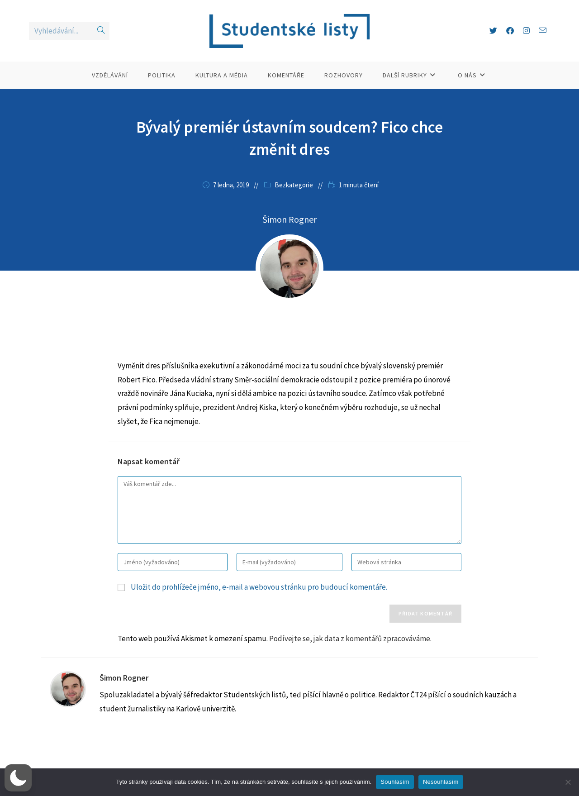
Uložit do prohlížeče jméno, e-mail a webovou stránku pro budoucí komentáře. (259, 587)
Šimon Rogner (124, 677)
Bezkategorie (294, 185)
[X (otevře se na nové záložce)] (493, 31)
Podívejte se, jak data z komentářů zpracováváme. (350, 638)
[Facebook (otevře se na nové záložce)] (510, 31)
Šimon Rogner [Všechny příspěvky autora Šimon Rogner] (289, 219)
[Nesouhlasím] (567, 781)
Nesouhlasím (441, 781)
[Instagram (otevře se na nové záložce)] (526, 31)
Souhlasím (394, 781)
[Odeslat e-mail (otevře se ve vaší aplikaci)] (542, 30)
